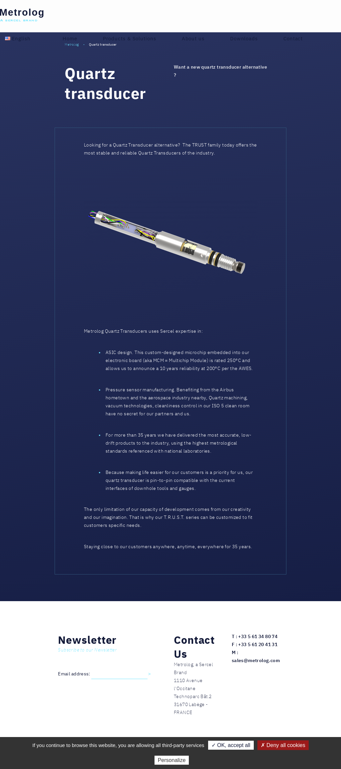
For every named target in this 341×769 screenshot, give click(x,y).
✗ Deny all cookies (283, 745)
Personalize (172, 760)
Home (70, 38)
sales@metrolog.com (256, 660)
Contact (293, 38)
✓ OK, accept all (230, 745)
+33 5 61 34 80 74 (257, 636)
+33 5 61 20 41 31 (257, 644)
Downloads (244, 38)
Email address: (74, 674)
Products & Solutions (129, 38)
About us (193, 38)
